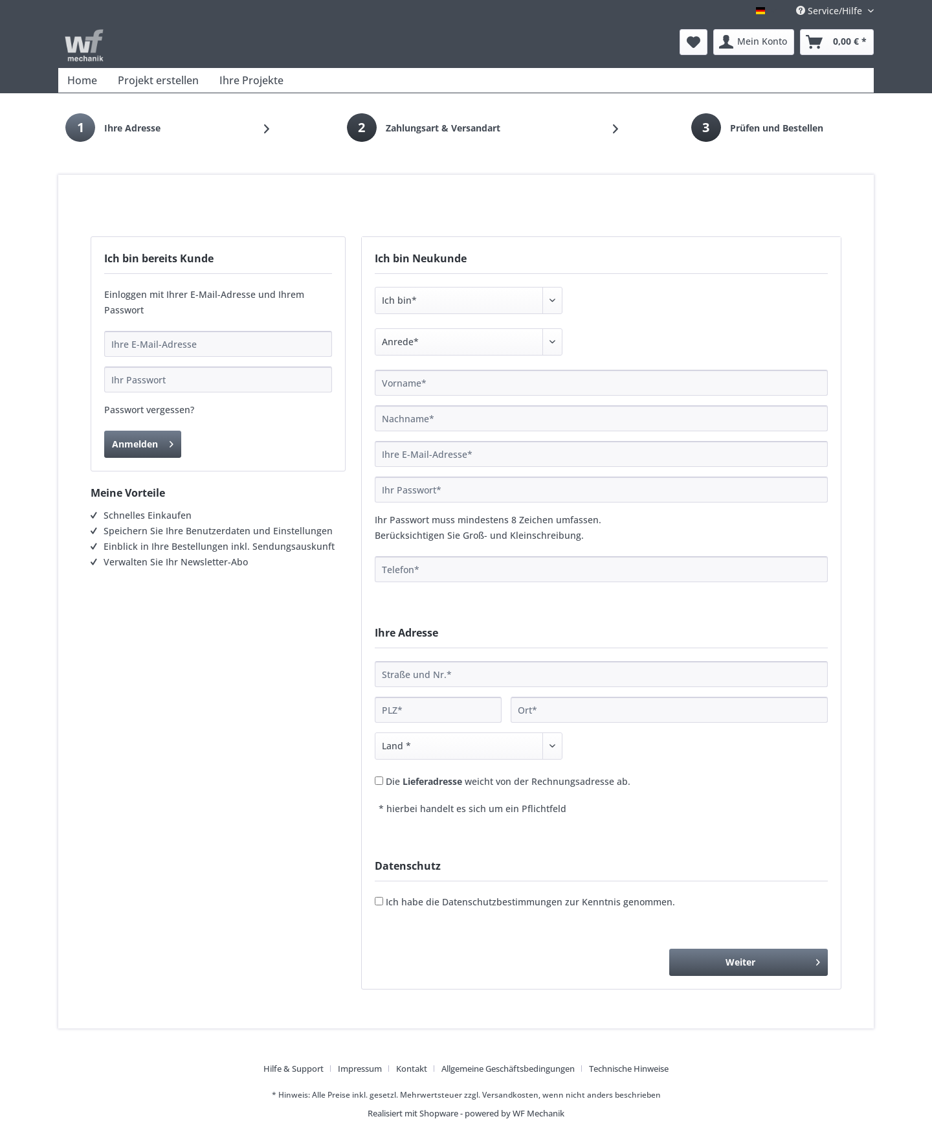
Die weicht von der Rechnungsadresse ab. (508, 781)
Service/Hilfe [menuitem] (830, 11)
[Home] (82, 80)
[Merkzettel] (693, 42)
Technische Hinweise (629, 1068)
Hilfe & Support (293, 1068)
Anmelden (142, 442)
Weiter (773, 960)
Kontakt (411, 1068)
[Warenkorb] (837, 42)
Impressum (360, 1068)
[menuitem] (693, 42)
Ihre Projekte (251, 80)
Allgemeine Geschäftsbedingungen (508, 1068)
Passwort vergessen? (149, 409)
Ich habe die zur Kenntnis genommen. (530, 902)
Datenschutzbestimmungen (502, 902)
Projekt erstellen (158, 80)
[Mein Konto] (753, 42)
